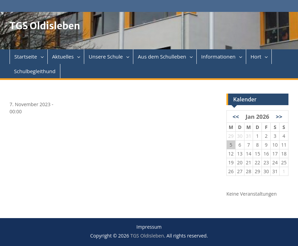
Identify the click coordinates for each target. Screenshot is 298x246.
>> (279, 116)
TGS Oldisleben (45, 26)
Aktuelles (63, 56)
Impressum (149, 227)
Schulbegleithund (34, 71)
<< (236, 116)
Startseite (25, 56)
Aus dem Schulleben (162, 56)
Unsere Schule (106, 56)
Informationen (218, 56)
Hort (256, 56)
